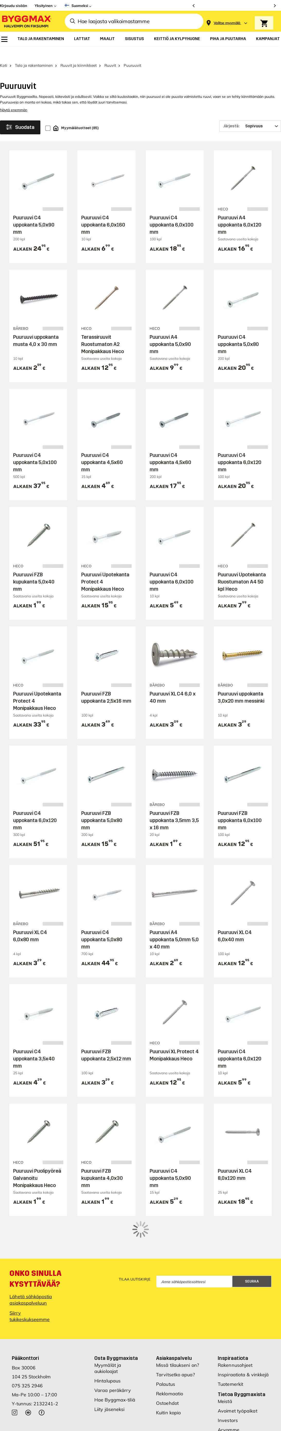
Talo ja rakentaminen (34, 53)
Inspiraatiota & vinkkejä (243, 1341)
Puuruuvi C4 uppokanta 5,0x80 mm (238, 332)
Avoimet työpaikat (237, 1377)
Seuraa (252, 1247)
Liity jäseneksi (109, 1376)
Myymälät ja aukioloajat (107, 1335)
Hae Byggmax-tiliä (114, 1366)
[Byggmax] (26, 21)
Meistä (225, 1368)
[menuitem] (4, 39)
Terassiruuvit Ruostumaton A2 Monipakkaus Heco (102, 332)
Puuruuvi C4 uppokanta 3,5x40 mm (34, 1046)
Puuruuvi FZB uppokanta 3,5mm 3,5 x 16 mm (174, 808)
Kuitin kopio (168, 1379)
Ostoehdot (167, 1369)
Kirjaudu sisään (13, 5)
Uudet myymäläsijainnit (243, 1406)
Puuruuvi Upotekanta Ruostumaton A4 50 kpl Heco (242, 569)
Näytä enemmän (13, 98)
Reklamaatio (169, 1360)
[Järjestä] (250, 114)
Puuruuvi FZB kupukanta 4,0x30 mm (102, 1166)
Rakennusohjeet (235, 1331)
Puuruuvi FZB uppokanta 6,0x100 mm (240, 808)
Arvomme (228, 1396)
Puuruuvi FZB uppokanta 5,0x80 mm (101, 808)
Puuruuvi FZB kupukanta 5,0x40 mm (34, 569)
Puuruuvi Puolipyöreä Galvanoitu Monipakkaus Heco (37, 1166)
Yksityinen (43, 5)
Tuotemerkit (230, 1350)
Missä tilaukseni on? (177, 1331)
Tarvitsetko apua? (175, 1341)
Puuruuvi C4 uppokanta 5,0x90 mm (34, 212)
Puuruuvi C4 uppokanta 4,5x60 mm (102, 450)
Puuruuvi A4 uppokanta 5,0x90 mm (170, 332)
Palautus (165, 1350)
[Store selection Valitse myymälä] (227, 23)
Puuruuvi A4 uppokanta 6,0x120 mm (239, 212)
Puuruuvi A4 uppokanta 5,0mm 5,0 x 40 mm (174, 927)
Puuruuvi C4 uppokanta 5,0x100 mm (35, 450)
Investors (228, 1387)
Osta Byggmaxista (116, 1324)
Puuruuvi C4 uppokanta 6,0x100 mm (172, 212)
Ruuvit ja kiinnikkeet (78, 53)
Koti (3, 53)
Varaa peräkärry (112, 1357)
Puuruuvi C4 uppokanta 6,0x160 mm (103, 212)
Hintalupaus (107, 1347)
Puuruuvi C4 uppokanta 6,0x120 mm (239, 450)
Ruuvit (110, 53)
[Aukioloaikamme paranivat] (234, 5)
